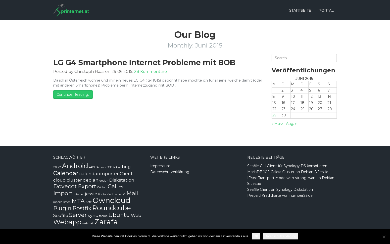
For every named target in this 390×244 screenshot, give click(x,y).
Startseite (300, 10)
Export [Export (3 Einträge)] (87, 186)
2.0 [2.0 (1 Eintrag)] (55, 167)
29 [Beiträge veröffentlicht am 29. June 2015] (274, 115)
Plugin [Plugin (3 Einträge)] (62, 208)
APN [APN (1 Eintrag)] (92, 167)
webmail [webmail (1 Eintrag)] (88, 223)
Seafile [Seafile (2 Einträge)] (60, 215)
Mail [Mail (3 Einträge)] (132, 193)
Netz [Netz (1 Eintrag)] (89, 202)
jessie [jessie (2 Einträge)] (91, 193)
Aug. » (291, 123)
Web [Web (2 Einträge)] (136, 215)
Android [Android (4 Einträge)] (75, 166)
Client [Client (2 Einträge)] (126, 173)
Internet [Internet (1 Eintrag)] (79, 194)
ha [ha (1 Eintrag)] (103, 187)
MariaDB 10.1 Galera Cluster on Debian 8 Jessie (287, 172)
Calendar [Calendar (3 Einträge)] (65, 173)
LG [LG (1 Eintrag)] (123, 194)
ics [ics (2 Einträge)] (120, 186)
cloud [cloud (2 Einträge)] (59, 180)
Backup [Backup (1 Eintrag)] (100, 167)
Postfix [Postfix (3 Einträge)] (81, 208)
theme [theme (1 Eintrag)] (103, 216)
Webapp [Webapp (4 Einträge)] (67, 222)
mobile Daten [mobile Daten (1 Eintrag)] (62, 202)
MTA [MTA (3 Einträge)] (78, 200)
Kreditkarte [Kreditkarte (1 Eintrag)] (114, 194)
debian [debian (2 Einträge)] (90, 180)
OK (256, 236)
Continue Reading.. (73, 94)
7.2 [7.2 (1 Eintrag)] (59, 167)
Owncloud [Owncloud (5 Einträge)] (112, 200)
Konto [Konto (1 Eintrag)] (102, 194)
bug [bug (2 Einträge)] (126, 166)
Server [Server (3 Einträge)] (78, 214)
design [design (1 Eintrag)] (103, 180)
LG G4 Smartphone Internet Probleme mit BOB (144, 62)
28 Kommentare (150, 71)
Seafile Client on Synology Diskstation (280, 189)
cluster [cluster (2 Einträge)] (74, 180)
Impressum (160, 166)
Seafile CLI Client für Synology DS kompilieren (287, 166)
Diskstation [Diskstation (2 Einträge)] (121, 180)
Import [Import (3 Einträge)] (63, 193)
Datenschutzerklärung (169, 172)
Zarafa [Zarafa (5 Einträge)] (106, 221)
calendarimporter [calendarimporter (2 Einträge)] (99, 173)
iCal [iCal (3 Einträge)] (111, 186)
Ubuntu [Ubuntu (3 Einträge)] (119, 214)
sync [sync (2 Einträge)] (93, 215)
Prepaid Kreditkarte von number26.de (280, 195)
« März (277, 123)
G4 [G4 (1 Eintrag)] (99, 187)
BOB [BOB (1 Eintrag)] (109, 167)
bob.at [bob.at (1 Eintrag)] (117, 167)
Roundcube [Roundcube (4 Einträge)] (111, 208)
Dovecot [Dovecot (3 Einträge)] (65, 186)
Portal (326, 10)
